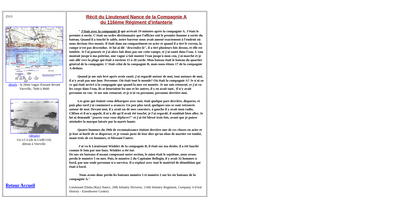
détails (12, 84)
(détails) (34, 135)
